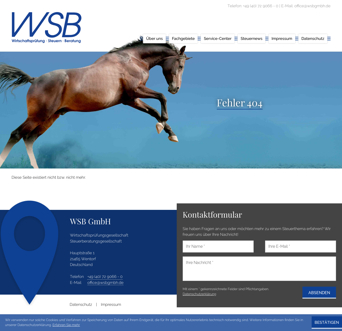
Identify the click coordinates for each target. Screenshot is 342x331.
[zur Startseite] (46, 27)
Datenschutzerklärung (199, 294)
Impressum (111, 304)
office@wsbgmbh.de (105, 282)
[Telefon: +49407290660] (260, 5)
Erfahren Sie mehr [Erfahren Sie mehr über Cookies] (66, 325)
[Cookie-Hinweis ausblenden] (327, 322)
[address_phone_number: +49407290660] (105, 277)
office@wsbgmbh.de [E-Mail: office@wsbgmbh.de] (312, 5)
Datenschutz (81, 304)
